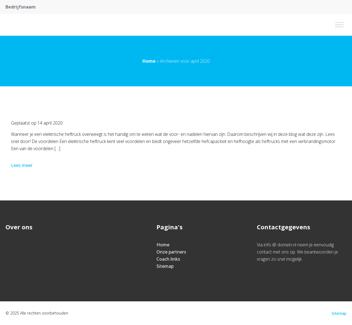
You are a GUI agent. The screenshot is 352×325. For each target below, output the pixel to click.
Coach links (168, 259)
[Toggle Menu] (339, 24)
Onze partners (171, 252)
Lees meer (22, 165)
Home (149, 61)
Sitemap (165, 266)
